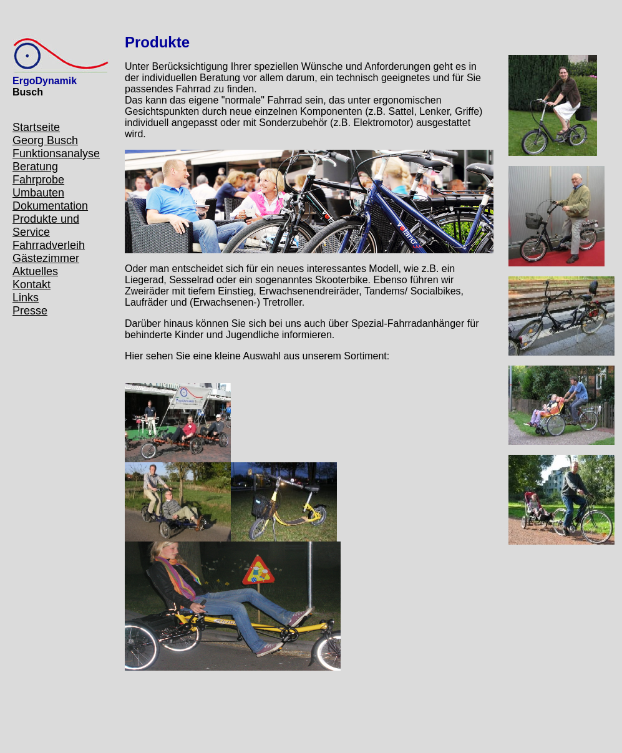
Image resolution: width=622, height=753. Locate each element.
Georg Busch (45, 140)
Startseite (36, 127)
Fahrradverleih (48, 245)
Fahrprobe (38, 179)
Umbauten (38, 193)
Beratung (35, 166)
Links (25, 297)
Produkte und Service (45, 225)
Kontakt (31, 284)
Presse (29, 310)
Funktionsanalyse (56, 153)
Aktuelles (35, 271)
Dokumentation (50, 206)
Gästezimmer (45, 258)
